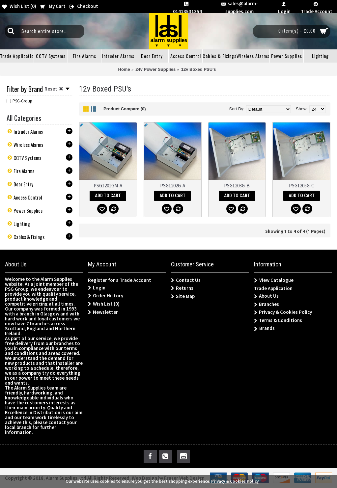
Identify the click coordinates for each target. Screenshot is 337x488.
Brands (264, 328)
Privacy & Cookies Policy (283, 312)
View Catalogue (274, 280)
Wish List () (104, 304)
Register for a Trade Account (119, 280)
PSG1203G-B (237, 185)
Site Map (183, 296)
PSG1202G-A (172, 185)
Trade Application (273, 288)
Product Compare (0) (124, 108)
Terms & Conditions (278, 320)
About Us (266, 296)
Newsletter (103, 312)
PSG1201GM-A (108, 185)
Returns (182, 288)
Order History (105, 295)
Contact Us (186, 280)
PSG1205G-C (301, 185)
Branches (266, 304)
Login (96, 288)
